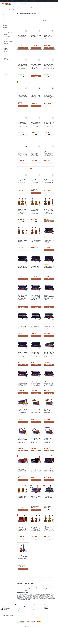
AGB (45, 607)
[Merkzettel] (48, 4)
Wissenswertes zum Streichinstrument (34, 617)
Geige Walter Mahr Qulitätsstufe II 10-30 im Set (49, 152)
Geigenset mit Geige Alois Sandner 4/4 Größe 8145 (23, 497)
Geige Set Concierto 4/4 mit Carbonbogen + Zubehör (49, 238)
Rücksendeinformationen (20, 607)
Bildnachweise (18, 609)
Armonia (18, 589)
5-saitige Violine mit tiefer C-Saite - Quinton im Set (48, 210)
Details (23, 76)
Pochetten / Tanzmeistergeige (6, 59)
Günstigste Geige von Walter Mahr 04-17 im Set (35, 527)
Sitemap (17, 610)
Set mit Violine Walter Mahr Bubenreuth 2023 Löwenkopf (35, 123)
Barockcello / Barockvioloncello (6, 49)
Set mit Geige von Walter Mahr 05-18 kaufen (36, 65)
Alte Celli (5, 51)
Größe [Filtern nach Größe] (8, 14)
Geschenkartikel (6, 72)
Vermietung (5, 76)
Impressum (46, 606)
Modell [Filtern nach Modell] (8, 17)
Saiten (4, 65)
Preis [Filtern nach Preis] (8, 19)
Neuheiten (5, 25)
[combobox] (28, 4)
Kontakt (2, 614)
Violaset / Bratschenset (7, 39)
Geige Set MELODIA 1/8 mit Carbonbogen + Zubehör (22, 410)
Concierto (21, 589)
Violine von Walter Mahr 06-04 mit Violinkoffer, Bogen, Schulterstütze (36, 152)
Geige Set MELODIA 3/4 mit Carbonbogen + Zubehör (22, 382)
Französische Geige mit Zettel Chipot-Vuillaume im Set (35, 238)
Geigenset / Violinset (7, 30)
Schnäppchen (5, 74)
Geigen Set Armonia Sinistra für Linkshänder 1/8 (22, 439)
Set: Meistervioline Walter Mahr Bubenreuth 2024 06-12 (23, 152)
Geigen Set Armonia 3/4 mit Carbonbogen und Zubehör (49, 267)
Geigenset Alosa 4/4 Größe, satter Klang (35, 180)
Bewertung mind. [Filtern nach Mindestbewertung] (8, 22)
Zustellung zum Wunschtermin (21, 608)
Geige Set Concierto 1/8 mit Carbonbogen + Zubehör (49, 353)
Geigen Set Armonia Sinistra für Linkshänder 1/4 (36, 324)
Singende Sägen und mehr (8, 61)
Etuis (4, 67)
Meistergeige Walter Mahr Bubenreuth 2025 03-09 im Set (22, 123)
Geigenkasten (33, 610)
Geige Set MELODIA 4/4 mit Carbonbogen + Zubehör (35, 267)
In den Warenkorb (23, 47)
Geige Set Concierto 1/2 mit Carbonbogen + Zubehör (22, 353)
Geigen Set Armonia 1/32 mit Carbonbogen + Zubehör (49, 439)
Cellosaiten (32, 608)
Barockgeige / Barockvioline (8, 32)
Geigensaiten (33, 606)
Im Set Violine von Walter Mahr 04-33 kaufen (48, 36)
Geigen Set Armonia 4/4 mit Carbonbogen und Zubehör (22, 36)
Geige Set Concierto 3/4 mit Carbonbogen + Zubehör (49, 324)
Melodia (26, 589)
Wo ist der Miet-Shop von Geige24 (6, 608)
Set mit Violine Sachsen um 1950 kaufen (49, 123)
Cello (4, 45)
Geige (5, 29)
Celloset (5, 46)
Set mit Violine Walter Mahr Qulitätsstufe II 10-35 (23, 180)
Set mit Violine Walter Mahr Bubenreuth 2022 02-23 (22, 238)
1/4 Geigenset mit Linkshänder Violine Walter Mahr (35, 467)
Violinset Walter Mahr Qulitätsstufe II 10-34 (22, 210)
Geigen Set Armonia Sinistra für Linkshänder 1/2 (22, 324)
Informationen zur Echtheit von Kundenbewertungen (21, 613)
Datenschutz (46, 608)
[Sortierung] (49, 20)
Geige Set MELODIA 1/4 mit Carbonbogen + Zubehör (49, 382)
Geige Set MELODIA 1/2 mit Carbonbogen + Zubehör (35, 382)
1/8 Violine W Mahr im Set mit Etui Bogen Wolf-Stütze (49, 467)
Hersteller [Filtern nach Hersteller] (8, 12)
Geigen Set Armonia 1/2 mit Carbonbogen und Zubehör (22, 296)
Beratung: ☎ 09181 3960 (5, 609)
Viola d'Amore (6, 56)
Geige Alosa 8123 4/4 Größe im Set (22, 527)
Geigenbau (5, 70)
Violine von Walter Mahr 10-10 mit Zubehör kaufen (36, 36)
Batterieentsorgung (19, 611)
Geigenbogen (33, 614)
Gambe (5, 54)
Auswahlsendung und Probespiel (6, 610)
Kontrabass (5, 53)
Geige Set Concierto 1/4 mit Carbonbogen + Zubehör (35, 353)
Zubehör (4, 68)
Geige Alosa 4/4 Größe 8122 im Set (22, 467)
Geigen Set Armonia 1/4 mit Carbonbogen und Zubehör (35, 296)
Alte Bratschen (6, 43)
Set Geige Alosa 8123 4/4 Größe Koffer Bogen (49, 497)
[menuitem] (22, 606)
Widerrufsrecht (34, 597)
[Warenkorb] (54, 4)
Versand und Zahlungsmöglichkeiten (7, 615)
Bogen (4, 63)
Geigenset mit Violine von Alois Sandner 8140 (22, 556)
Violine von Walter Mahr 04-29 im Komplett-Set (23, 65)
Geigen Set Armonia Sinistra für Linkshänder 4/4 (22, 267)
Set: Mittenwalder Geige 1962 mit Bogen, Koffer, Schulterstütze (49, 180)
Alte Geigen (5, 34)
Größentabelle (19, 588)
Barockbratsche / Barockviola (8, 41)
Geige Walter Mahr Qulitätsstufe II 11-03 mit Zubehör (36, 210)
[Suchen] (38, 4)
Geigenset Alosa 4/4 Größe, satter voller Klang (22, 93)
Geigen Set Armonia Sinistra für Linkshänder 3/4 (49, 296)
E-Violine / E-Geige (7, 36)
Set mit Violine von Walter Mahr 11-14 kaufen (35, 93)
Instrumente (5, 27)
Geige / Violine (33, 612)
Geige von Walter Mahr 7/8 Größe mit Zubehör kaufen (49, 93)
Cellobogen (32, 615)
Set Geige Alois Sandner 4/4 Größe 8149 (36, 497)
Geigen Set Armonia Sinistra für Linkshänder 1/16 (49, 410)
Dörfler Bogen (33, 611)
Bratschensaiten (33, 607)
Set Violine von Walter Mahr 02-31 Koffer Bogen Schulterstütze (49, 65)
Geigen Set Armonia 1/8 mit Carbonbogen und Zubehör (35, 439)
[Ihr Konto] (50, 4)
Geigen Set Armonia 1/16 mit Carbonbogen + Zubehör (36, 410)
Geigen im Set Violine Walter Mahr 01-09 (48, 527)
